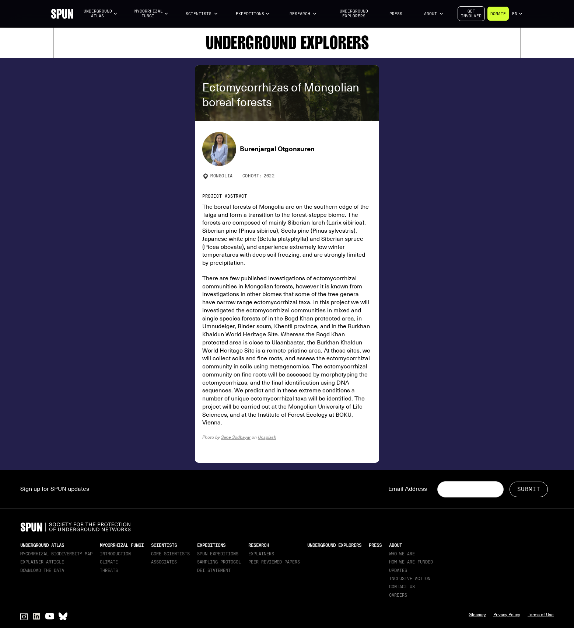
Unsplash (267, 437)
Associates (164, 562)
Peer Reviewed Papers (274, 562)
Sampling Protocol (219, 562)
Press (395, 13)
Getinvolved (471, 13)
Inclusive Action (409, 578)
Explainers (261, 553)
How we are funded (411, 562)
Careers (398, 595)
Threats (109, 570)
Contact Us (402, 586)
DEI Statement (214, 570)
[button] (100, 14)
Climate (109, 562)
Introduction (115, 553)
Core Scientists (170, 553)
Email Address (407, 489)
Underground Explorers (354, 13)
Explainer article (42, 562)
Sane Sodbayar (236, 437)
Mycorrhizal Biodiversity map (56, 553)
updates (398, 570)
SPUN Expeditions (217, 553)
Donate (498, 13)
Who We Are (402, 553)
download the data (42, 570)
